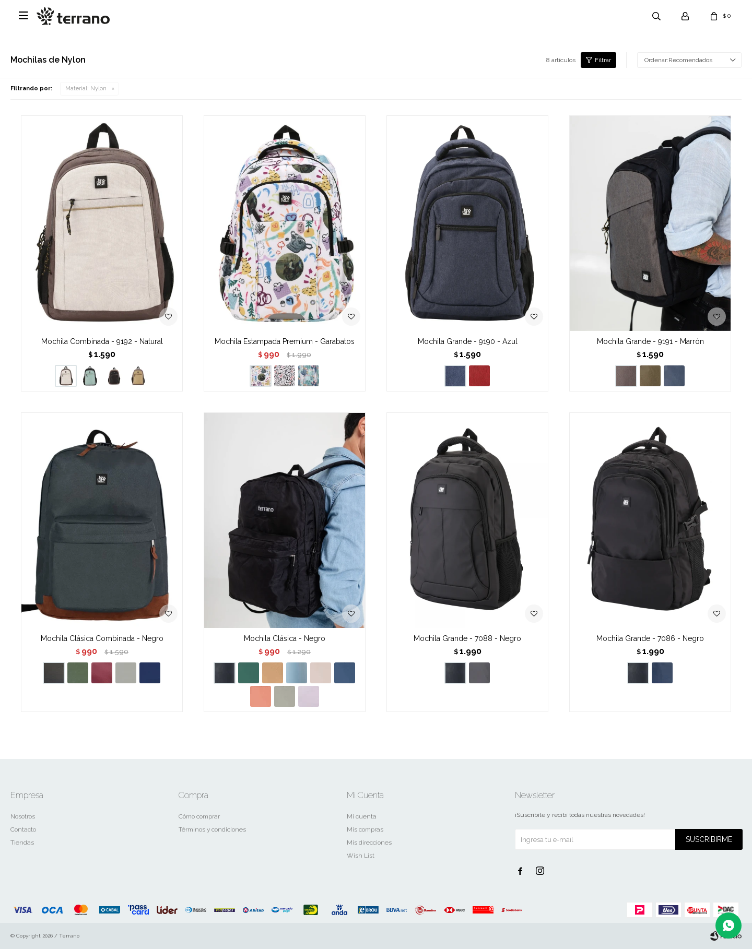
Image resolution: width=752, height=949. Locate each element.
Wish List (360, 855)
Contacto (23, 829)
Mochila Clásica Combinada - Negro (102, 638)
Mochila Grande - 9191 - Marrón (650, 341)
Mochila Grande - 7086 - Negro (650, 638)
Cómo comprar (199, 816)
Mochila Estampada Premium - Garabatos (285, 341)
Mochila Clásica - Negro (284, 638)
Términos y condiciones (212, 829)
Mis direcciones (369, 842)
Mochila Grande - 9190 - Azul (468, 341)
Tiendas (22, 842)
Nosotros (22, 816)
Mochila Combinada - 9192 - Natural (102, 341)
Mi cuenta (362, 816)
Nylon (86, 88)
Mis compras (365, 829)
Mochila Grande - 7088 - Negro (467, 638)
